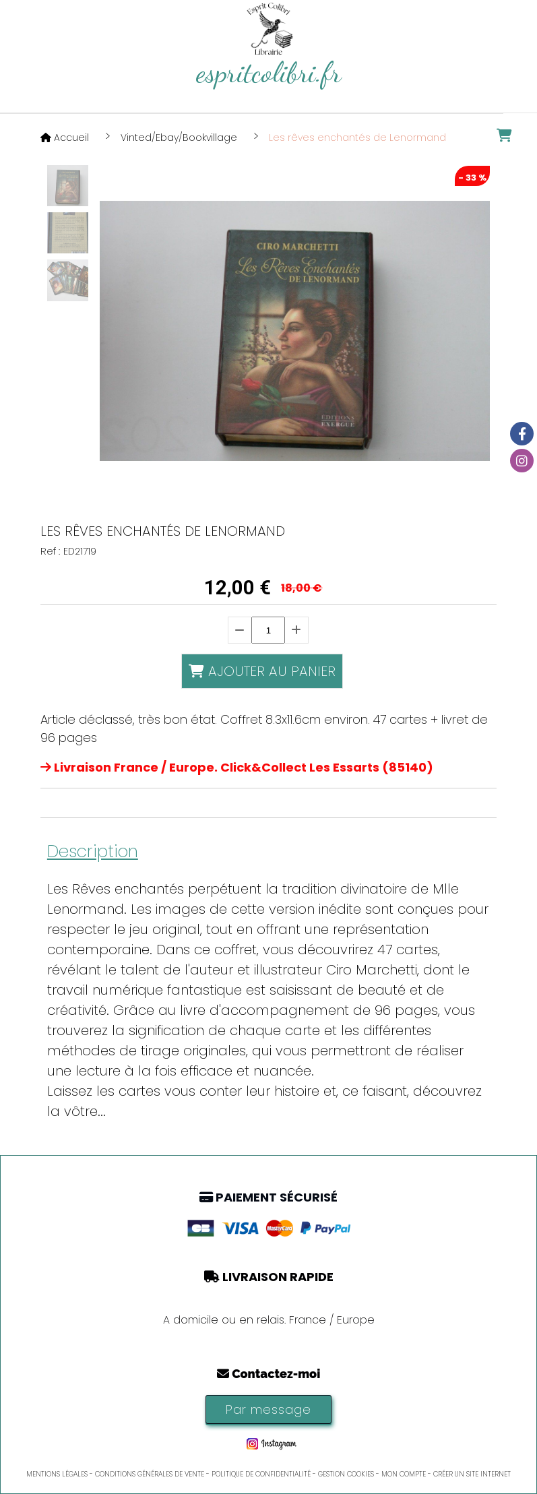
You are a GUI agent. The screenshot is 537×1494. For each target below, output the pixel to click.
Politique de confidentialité (261, 1474)
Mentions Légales (57, 1474)
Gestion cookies (346, 1474)
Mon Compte (403, 1474)
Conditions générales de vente (149, 1474)
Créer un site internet (472, 1474)
